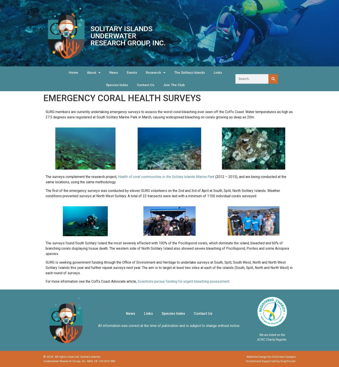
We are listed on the (272, 335)
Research (155, 73)
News (113, 73)
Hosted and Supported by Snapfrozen (271, 361)
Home (73, 73)
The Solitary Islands (189, 73)
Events (132, 73)
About (93, 73)
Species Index (117, 85)
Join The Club (174, 85)
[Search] (273, 79)
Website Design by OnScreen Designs (271, 356)
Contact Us (145, 85)
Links (218, 73)
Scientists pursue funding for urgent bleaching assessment (183, 281)
